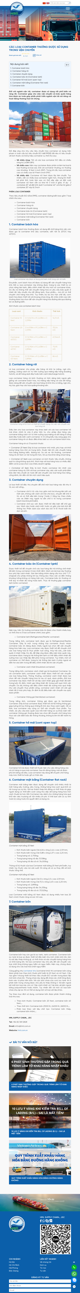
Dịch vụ (43, 1265)
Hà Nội (12, 1262)
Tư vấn (43, 1271)
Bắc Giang (13, 1271)
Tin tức (43, 1268)
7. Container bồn (17, 86)
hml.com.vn (23, 1030)
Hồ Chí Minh (14, 1265)
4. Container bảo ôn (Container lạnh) (26, 77)
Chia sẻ (37, 55)
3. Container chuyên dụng (21, 74)
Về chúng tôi (45, 1262)
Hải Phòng (13, 1268)
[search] (69, 3)
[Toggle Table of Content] (65, 65)
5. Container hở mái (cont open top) (25, 80)
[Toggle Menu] (68, 8)
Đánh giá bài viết (15, 55)
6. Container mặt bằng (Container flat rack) (29, 83)
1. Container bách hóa (19, 68)
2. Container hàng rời (19, 71)
